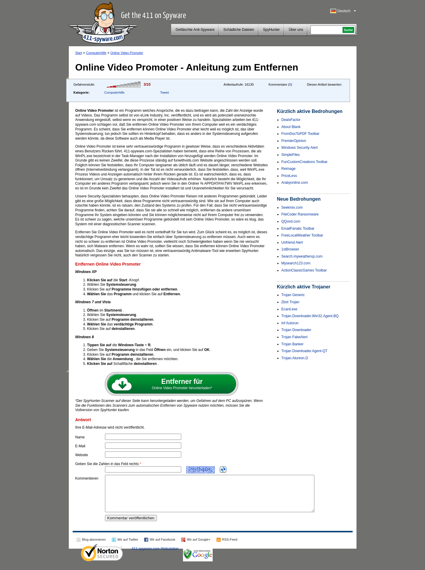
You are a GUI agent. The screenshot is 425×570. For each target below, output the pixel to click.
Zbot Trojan (290, 302)
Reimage (288, 169)
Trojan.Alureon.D (294, 358)
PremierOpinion (293, 141)
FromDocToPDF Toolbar (300, 134)
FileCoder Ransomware (300, 214)
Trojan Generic (293, 295)
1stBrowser (290, 249)
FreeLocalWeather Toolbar (302, 235)
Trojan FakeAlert (294, 337)
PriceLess (289, 176)
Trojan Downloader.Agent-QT (304, 351)
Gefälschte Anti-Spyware (195, 30)
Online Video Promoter (126, 53)
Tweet (164, 92)
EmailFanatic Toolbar (298, 228)
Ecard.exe (289, 309)
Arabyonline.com (294, 183)
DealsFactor (291, 120)
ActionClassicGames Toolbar (304, 270)
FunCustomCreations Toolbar (304, 162)
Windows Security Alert (299, 148)
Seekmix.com (292, 207)
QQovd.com (290, 221)
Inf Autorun (290, 323)
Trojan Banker (292, 344)
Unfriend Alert (292, 242)
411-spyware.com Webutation (155, 556)
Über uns (296, 30)
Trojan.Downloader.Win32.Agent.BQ (310, 316)
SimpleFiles (290, 155)
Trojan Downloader (296, 330)
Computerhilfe (96, 53)
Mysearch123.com (296, 263)
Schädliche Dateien (238, 30)
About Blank (291, 127)
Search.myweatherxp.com (302, 256)
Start (78, 53)
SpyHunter (271, 30)
